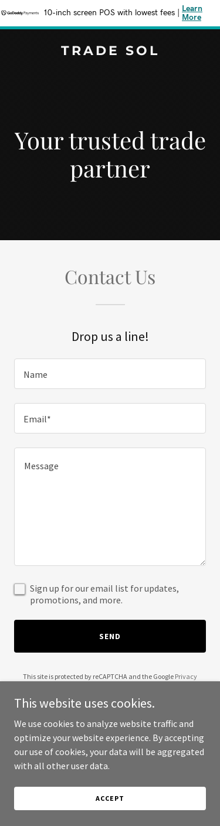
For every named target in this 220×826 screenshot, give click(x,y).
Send (110, 636)
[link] (110, 51)
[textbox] (110, 374)
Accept (110, 798)
